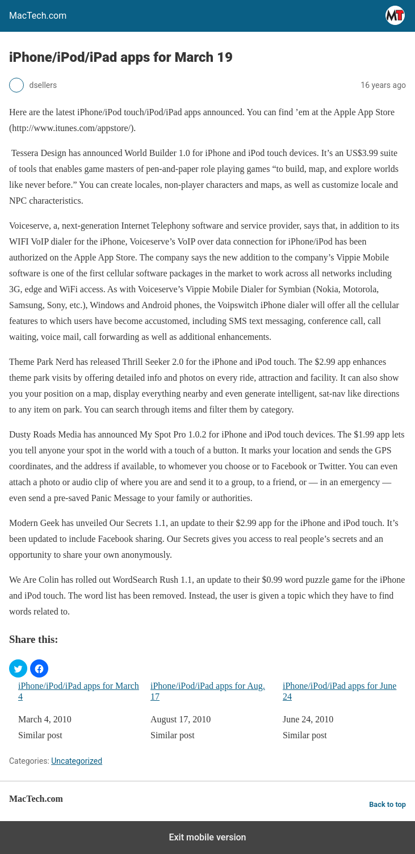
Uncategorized (76, 760)
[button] (18, 668)
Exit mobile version (207, 837)
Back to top (387, 804)
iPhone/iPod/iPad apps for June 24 (339, 691)
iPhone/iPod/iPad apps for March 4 (78, 691)
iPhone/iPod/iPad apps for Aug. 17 (207, 691)
